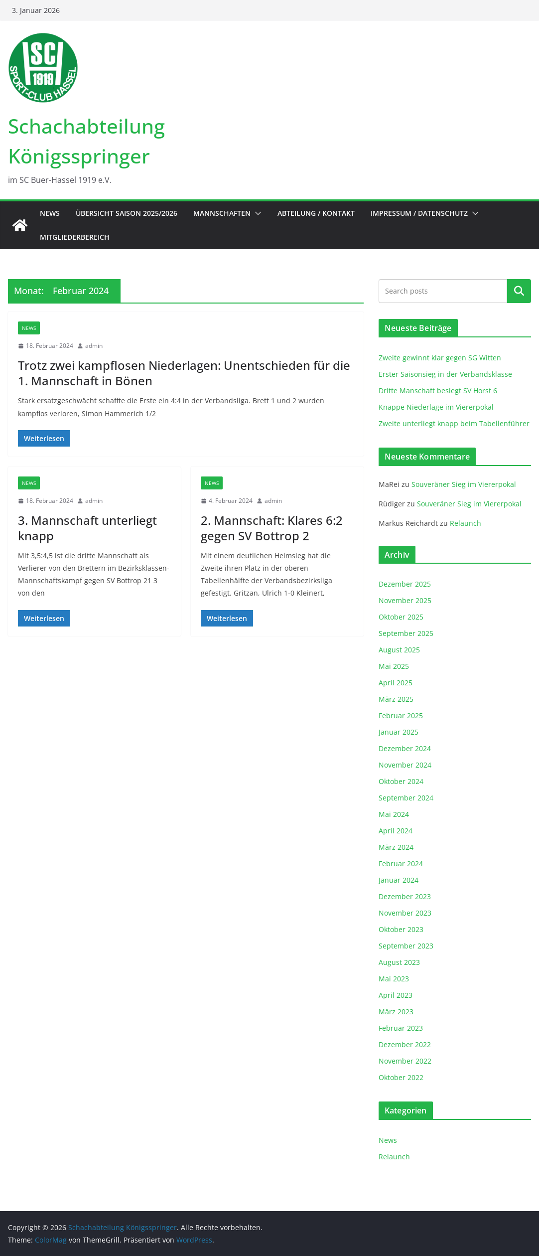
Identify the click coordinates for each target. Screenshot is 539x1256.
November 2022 (405, 1061)
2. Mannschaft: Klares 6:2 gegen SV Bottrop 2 (272, 528)
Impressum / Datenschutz (419, 213)
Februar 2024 (401, 863)
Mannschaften (222, 213)
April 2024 (395, 830)
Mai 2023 (394, 978)
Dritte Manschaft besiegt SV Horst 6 (438, 390)
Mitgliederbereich (75, 237)
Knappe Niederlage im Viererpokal (436, 407)
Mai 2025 (394, 666)
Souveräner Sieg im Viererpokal (463, 484)
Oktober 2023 (401, 929)
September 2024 (406, 797)
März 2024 (396, 847)
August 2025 (399, 649)
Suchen (519, 291)
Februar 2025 (401, 715)
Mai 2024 (394, 814)
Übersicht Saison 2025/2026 (126, 213)
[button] (256, 213)
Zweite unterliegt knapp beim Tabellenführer (454, 423)
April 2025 (395, 682)
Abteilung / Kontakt (316, 213)
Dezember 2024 (405, 748)
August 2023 (399, 962)
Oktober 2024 (401, 781)
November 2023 (405, 913)
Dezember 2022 (405, 1044)
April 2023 (395, 995)
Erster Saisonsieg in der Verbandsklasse (445, 374)
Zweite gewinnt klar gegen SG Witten (440, 357)
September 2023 (406, 945)
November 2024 (405, 765)
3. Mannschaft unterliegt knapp (87, 528)
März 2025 (396, 699)
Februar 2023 (401, 1028)
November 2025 (405, 600)
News (50, 213)
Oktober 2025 (401, 617)
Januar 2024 (398, 880)
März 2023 (396, 1011)
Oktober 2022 (401, 1077)
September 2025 (406, 633)
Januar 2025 (398, 732)
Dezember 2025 (405, 584)
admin (94, 345)
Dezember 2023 (405, 896)
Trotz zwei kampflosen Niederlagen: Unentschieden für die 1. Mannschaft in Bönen (184, 373)
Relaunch (465, 523)
